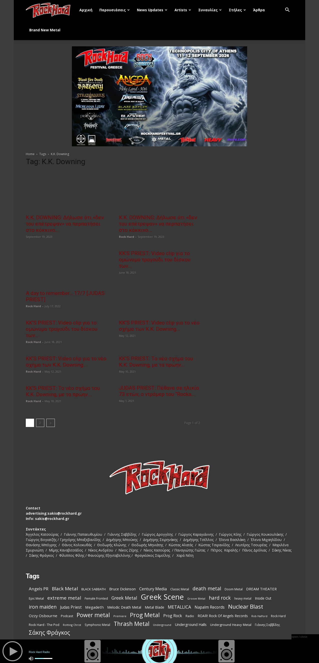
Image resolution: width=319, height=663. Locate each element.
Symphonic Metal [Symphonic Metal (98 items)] (97, 624)
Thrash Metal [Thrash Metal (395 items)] (131, 623)
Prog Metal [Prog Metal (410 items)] (145, 614)
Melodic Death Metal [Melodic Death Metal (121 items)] (124, 606)
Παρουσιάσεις (114, 10)
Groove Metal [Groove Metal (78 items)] (196, 598)
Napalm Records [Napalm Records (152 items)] (210, 606)
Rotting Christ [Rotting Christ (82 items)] (72, 624)
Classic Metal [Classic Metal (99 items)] (179, 589)
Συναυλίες (210, 10)
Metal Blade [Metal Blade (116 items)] (154, 606)
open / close (299, 636)
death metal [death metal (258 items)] (207, 588)
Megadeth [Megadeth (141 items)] (94, 606)
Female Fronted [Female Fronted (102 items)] (96, 598)
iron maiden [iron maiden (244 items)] (43, 606)
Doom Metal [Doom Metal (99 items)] (234, 589)
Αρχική (85, 10)
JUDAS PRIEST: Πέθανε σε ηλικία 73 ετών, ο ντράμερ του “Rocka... (159, 391)
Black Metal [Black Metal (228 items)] (65, 588)
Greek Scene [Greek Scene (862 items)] (162, 596)
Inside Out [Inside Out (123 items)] (263, 597)
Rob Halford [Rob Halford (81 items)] (259, 615)
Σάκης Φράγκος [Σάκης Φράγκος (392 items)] (49, 632)
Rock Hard (126, 237)
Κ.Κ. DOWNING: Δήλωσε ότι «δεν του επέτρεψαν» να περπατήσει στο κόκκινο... (65, 223)
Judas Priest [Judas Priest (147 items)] (71, 606)
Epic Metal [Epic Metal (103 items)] (36, 598)
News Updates (152, 10)
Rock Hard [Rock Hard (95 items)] (278, 615)
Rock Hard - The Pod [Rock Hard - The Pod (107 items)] (44, 624)
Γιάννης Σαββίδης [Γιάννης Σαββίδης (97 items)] (267, 624)
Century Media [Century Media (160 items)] (153, 588)
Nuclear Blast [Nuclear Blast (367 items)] (245, 606)
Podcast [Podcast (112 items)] (67, 615)
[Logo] (51, 10)
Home (30, 154)
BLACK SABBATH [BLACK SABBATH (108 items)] (93, 588)
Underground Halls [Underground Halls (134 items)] (191, 623)
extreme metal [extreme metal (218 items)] (64, 597)
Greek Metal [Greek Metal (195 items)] (124, 597)
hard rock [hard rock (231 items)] (220, 597)
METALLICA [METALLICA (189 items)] (179, 606)
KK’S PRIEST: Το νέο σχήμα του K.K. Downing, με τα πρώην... (156, 361)
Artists (183, 10)
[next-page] (50, 422)
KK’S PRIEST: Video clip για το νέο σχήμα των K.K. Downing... (159, 325)
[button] (287, 10)
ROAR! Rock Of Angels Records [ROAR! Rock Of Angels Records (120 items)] (223, 615)
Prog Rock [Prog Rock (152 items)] (172, 615)
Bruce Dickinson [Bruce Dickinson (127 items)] (122, 588)
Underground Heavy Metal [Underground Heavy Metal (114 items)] (230, 624)
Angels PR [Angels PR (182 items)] (38, 588)
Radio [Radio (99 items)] (190, 615)
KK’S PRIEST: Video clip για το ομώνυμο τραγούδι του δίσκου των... (155, 259)
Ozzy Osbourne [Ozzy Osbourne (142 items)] (43, 615)
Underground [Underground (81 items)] (162, 624)
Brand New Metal (44, 30)
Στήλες (237, 10)
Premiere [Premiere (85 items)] (119, 615)
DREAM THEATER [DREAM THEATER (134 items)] (261, 588)
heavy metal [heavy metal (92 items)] (242, 598)
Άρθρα (259, 10)
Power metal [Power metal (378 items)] (93, 614)
